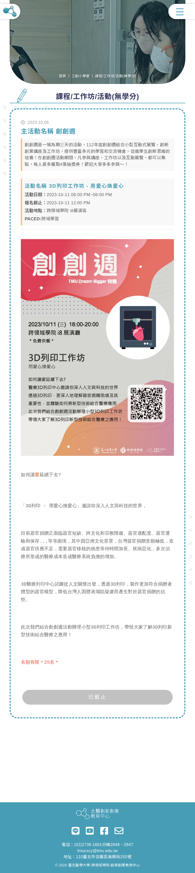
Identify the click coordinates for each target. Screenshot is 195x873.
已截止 (97, 697)
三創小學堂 (81, 76)
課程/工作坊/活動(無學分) (115, 76)
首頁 (62, 76)
